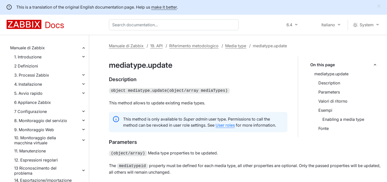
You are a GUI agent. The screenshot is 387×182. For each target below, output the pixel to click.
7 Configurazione (30, 111)
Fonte (323, 128)
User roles (225, 124)
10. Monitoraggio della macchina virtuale (35, 140)
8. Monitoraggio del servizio (40, 120)
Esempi (325, 110)
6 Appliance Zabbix (32, 102)
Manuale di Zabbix (27, 47)
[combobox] (175, 25)
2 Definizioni (26, 66)
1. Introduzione (28, 56)
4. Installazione (28, 84)
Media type (235, 45)
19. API (156, 45)
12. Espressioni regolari (36, 160)
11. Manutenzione (30, 150)
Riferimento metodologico (194, 45)
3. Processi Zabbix (31, 75)
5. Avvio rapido (28, 93)
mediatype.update (331, 73)
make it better (164, 7)
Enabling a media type (343, 119)
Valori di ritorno (332, 101)
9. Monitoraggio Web (34, 129)
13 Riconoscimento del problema (35, 171)
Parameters (329, 92)
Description (329, 82)
